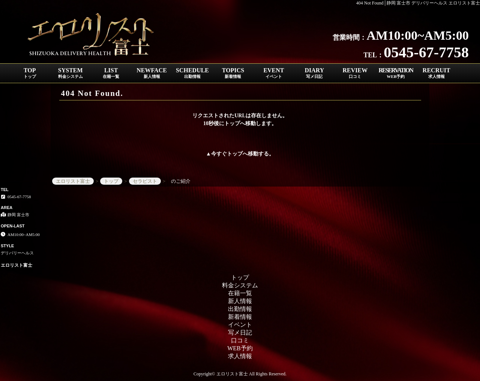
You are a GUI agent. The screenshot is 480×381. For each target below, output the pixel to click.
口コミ (240, 340)
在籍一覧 (240, 293)
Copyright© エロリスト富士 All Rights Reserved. (240, 374)
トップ (235, 154)
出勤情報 (240, 309)
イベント (240, 324)
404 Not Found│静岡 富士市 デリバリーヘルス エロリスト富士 (418, 3)
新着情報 (240, 317)
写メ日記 (240, 332)
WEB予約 (240, 348)
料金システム (240, 285)
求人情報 (240, 356)
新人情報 (240, 301)
